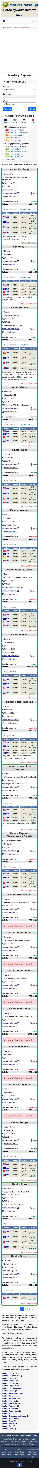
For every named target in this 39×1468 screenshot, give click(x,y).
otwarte (34, 202)
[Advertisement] (19, 51)
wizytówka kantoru (11, 197)
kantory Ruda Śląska (10, 1411)
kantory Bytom (8, 1378)
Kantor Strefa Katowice (19, 132)
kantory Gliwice (8, 1391)
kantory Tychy (8, 1421)
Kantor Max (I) (16, 156)
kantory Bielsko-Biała (10, 1376)
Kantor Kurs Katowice (19, 146)
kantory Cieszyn (8, 1383)
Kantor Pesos (16, 140)
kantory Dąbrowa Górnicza (13, 1388)
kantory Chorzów (9, 1381)
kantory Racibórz (9, 1408)
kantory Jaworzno (9, 1396)
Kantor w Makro (17, 130)
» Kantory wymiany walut (22, 28)
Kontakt (15, 1436)
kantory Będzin (8, 1373)
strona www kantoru (10, 193)
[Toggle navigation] (34, 21)
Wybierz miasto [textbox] (9, 90)
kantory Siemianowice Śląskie (14, 1416)
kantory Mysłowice (9, 1403)
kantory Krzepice (9, 1401)
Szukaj (32, 109)
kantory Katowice (9, 1398)
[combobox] (19, 89)
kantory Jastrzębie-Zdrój (12, 1393)
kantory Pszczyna (9, 1406)
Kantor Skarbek (16, 135)
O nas (34, 1436)
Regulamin (6, 1436)
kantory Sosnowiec (10, 1418)
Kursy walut (6, 1454)
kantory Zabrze (8, 1424)
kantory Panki (7, 1429)
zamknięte (33, 537)
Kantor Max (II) (16, 149)
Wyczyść (7, 109)
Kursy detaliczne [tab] (10, 209)
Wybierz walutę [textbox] (9, 104)
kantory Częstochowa (10, 1386)
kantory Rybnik (8, 1413)
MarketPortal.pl (8, 28)
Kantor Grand (16, 137)
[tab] (5, 121)
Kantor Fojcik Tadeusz (19, 151)
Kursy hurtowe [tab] (25, 209)
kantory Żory (7, 1426)
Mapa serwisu (25, 1436)
